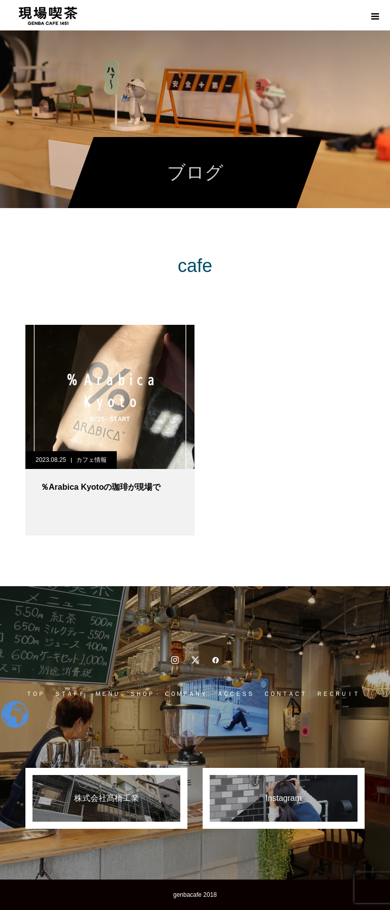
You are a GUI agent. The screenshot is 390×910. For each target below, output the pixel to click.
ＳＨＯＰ (141, 693)
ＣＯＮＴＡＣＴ (285, 693)
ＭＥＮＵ (107, 693)
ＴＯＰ (35, 693)
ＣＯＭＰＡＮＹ (185, 693)
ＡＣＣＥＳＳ (235, 693)
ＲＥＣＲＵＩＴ (337, 693)
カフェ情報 (91, 459)
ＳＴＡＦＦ (69, 693)
